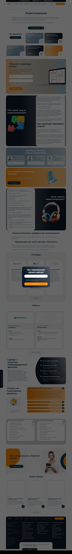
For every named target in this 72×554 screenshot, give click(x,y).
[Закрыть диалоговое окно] (70, 1)
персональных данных (34, 280)
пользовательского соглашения (32, 280)
